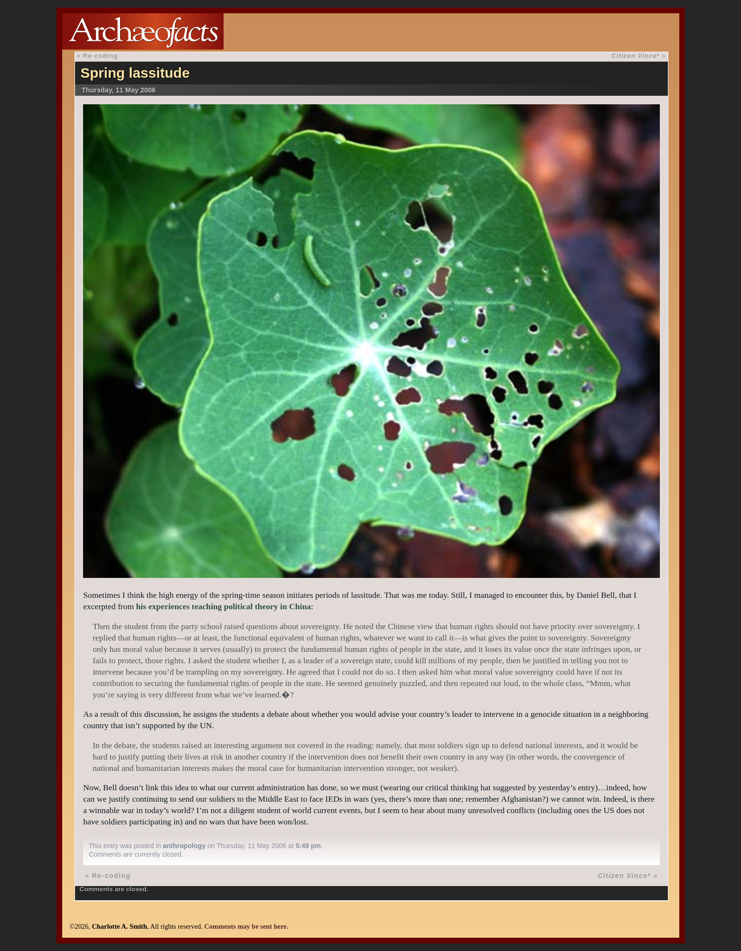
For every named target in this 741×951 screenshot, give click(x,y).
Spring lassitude (134, 73)
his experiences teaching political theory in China (223, 606)
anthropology (184, 846)
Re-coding (100, 55)
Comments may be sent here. (246, 926)
